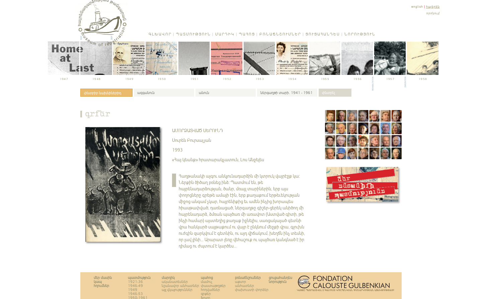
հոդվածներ (210, 289)
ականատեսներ (175, 281)
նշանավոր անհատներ (180, 285)
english (417, 6)
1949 (132, 289)
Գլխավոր (160, 34)
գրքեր (97, 115)
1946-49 (135, 285)
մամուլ (206, 281)
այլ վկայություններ (177, 289)
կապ (98, 281)
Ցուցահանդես (323, 34)
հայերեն (433, 6)
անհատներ (244, 285)
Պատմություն (193, 34)
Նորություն (360, 34)
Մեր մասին (103, 277)
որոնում (433, 13)
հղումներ (101, 285)
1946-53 (135, 293)
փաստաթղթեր (213, 285)
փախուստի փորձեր (251, 289)
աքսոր (240, 281)
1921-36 (135, 281)
